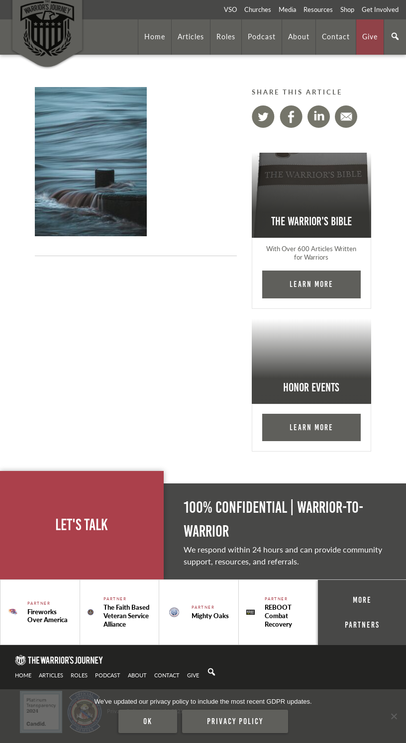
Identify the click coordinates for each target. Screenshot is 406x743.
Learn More (311, 283)
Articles (191, 36)
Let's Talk (81, 525)
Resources (318, 9)
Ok (147, 721)
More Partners (362, 612)
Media (287, 9)
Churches (257, 9)
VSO (230, 9)
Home (154, 36)
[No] (394, 716)
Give (370, 36)
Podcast (262, 36)
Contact (336, 36)
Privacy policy (235, 721)
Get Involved (380, 9)
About (298, 36)
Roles (225, 36)
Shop (347, 9)
